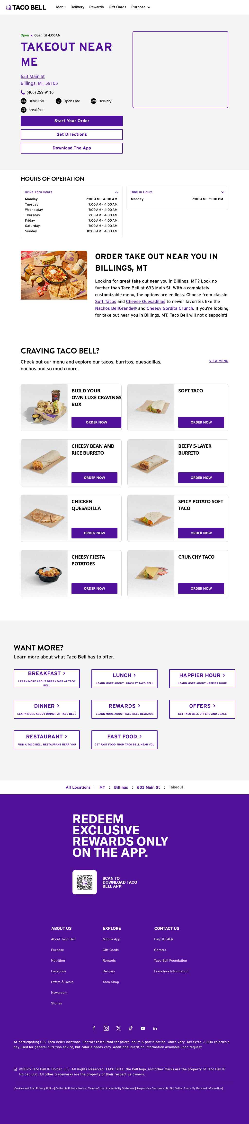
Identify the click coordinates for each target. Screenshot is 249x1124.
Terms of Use (96, 1088)
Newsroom (59, 992)
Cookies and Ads (24, 1088)
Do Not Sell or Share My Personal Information (194, 1088)
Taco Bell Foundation (170, 960)
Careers (160, 950)
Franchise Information (171, 971)
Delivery (77, 7)
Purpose (138, 7)
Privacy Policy (45, 1088)
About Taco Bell (63, 939)
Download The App (72, 148)
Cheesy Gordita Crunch (170, 308)
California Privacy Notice (70, 1088)
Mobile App (111, 939)
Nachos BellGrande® (116, 308)
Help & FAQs (163, 939)
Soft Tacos (105, 302)
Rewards (96, 7)
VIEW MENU (218, 361)
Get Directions (71, 134)
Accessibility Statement (120, 1088)
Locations (58, 971)
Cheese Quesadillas (145, 302)
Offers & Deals (62, 982)
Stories (56, 1003)
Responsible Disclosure (150, 1088)
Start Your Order (71, 121)
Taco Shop (111, 982)
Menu (61, 7)
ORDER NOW (96, 422)
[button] (73, 929)
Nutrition (58, 960)
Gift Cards (117, 7)
